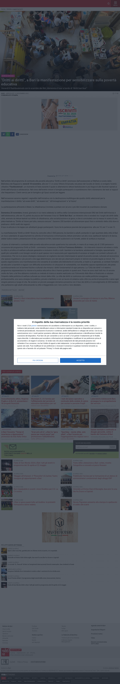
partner (34, 325)
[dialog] (60, 342)
